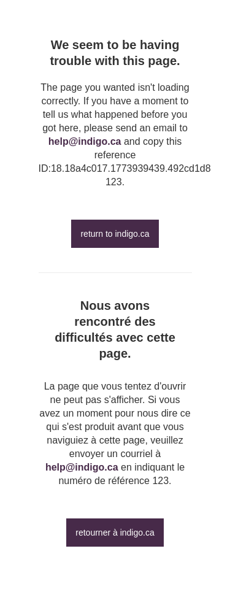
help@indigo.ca (84, 141)
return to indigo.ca (114, 234)
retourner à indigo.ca (114, 532)
